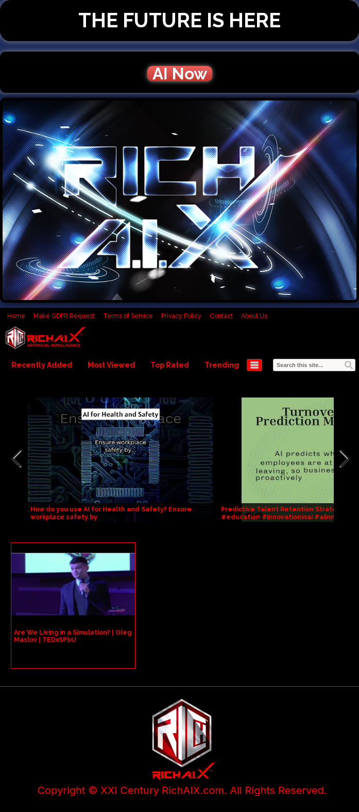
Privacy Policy (181, 316)
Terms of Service (128, 316)
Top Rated (169, 365)
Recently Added (41, 365)
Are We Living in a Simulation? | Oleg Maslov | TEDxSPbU (72, 636)
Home (16, 316)
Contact (221, 316)
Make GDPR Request (64, 316)
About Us (254, 316)
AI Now (179, 73)
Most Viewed (111, 365)
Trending (221, 365)
